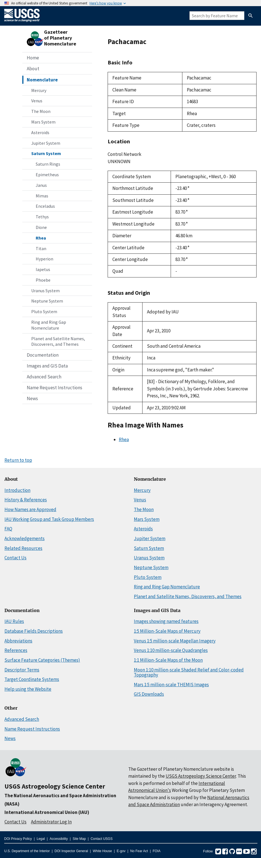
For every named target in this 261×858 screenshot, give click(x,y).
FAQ (8, 529)
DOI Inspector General (71, 851)
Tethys (42, 216)
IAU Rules (14, 621)
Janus (41, 185)
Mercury (38, 90)
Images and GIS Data (47, 366)
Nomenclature (42, 80)
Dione (41, 227)
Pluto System (44, 311)
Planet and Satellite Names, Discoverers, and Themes (58, 341)
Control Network (124, 154)
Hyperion (44, 259)
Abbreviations (18, 641)
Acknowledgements (24, 538)
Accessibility (59, 839)
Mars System (43, 122)
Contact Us (15, 558)
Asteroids (40, 132)
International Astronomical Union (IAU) (46, 812)
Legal (41, 839)
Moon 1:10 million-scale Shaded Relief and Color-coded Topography (189, 672)
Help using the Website (27, 689)
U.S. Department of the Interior (27, 851)
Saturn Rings (48, 164)
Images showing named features (166, 621)
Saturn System (46, 153)
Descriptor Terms (21, 670)
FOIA (157, 851)
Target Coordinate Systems (31, 679)
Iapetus (43, 269)
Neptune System (47, 301)
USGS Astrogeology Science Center (54, 786)
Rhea (41, 238)
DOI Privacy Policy (18, 839)
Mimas (42, 196)
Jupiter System (45, 143)
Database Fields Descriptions (33, 631)
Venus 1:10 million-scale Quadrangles (171, 650)
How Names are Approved (30, 509)
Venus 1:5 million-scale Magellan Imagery (175, 641)
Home (33, 58)
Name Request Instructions (54, 388)
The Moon (40, 111)
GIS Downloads (149, 694)
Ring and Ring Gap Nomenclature (48, 325)
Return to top (18, 460)
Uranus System (45, 290)
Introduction (17, 490)
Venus (36, 100)
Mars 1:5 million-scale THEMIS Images (171, 684)
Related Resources (23, 548)
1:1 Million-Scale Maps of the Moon (168, 660)
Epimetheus (47, 174)
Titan (41, 248)
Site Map (79, 839)
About (33, 69)
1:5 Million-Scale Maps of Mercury (167, 631)
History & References (25, 500)
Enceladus (45, 206)
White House (102, 851)
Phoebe (43, 280)
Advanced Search (44, 377)
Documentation (43, 355)
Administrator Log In (51, 822)
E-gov (121, 851)
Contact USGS (102, 839)
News (32, 398)
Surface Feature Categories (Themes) (42, 660)
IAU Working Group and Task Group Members (49, 519)
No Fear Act (139, 851)
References (15, 650)
